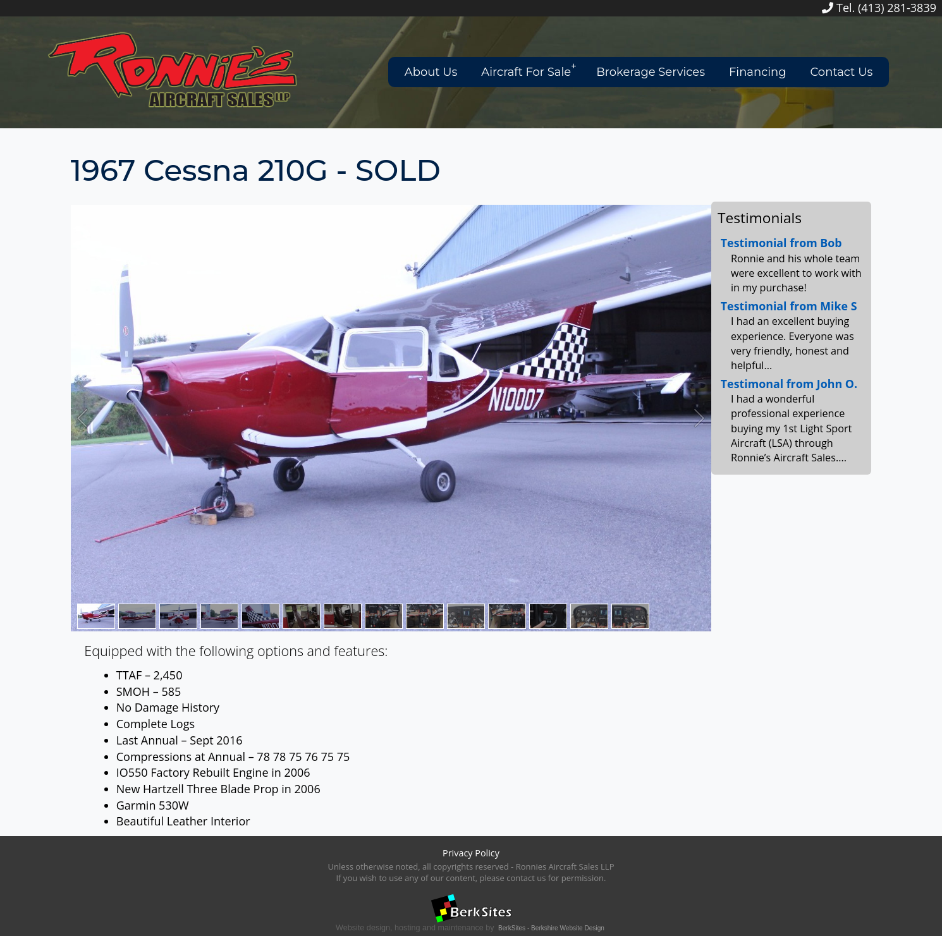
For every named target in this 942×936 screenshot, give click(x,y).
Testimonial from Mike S (789, 305)
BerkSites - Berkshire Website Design (551, 928)
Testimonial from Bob (781, 242)
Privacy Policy (471, 853)
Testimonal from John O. (789, 383)
